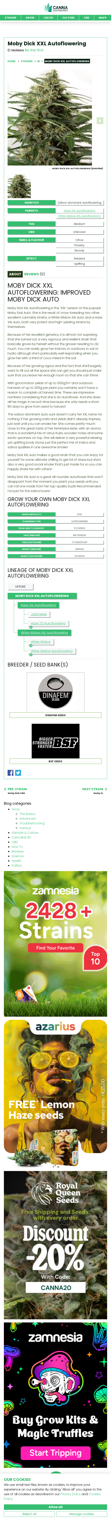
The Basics (27, 814)
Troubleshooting (32, 823)
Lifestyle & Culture (25, 832)
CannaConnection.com (55, 7)
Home (11, 61)
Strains (27, 61)
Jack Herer (39, 614)
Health (16, 861)
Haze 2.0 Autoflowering (47, 623)
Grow (16, 809)
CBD (15, 842)
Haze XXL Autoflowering (79, 211)
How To (17, 847)
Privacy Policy (70, 1494)
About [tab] (15, 274)
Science (18, 856)
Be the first (34, 50)
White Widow (40, 642)
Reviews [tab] (34, 274)
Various (25, 828)
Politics (17, 865)
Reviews (18, 851)
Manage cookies (81, 1514)
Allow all (56, 1507)
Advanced (27, 818)
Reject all (29, 1514)
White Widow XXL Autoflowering (79, 216)
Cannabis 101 (21, 837)
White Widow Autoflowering (51, 651)
